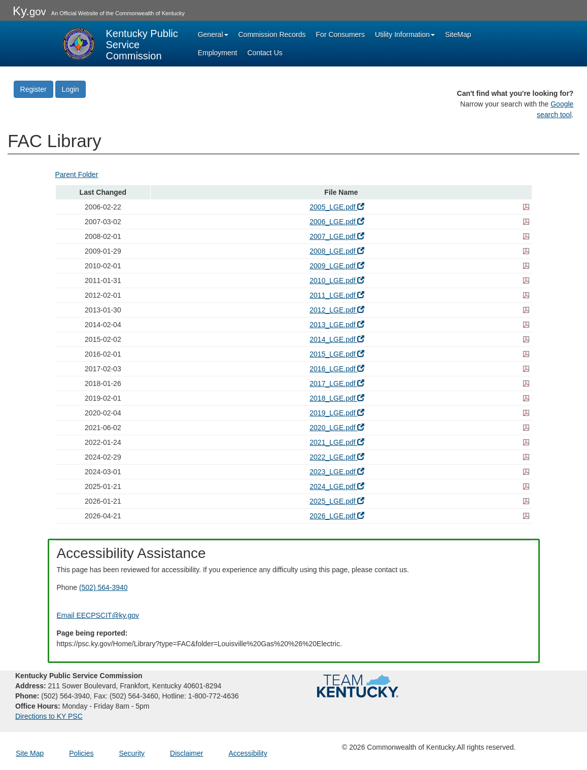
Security (132, 753)
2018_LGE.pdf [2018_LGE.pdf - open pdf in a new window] (336, 398)
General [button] (213, 34)
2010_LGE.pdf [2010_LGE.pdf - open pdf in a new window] (336, 280)
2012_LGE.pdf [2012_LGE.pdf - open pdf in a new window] (336, 310)
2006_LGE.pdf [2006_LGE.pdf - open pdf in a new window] (336, 222)
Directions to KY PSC (49, 716)
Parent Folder (76, 174)
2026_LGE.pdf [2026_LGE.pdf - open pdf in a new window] (336, 516)
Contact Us (265, 53)
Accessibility (247, 753)
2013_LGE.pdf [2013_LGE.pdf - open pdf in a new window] (336, 325)
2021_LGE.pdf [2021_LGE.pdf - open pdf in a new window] (336, 442)
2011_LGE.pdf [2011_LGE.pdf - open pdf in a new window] (336, 295)
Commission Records (272, 34)
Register (33, 89)
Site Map (30, 753)
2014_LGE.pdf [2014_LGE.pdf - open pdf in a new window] (336, 339)
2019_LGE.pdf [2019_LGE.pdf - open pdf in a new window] (336, 413)
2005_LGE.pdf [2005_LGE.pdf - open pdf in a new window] (336, 207)
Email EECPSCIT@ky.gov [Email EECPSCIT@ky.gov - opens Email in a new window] (98, 615)
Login (70, 89)
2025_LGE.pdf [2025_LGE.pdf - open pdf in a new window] (336, 501)
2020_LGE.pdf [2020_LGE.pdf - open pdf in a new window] (336, 428)
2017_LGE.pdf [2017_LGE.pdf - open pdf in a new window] (336, 383)
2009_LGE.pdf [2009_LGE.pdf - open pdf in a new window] (336, 266)
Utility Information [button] (405, 34)
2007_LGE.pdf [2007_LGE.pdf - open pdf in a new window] (336, 236)
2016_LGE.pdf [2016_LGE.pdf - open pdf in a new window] (336, 369)
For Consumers (340, 34)
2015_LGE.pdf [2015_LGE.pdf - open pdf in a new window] (336, 354)
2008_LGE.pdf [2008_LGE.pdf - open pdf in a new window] (336, 251)
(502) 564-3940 (103, 587)
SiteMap (458, 34)
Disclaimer (186, 753)
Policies (81, 753)
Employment (217, 53)
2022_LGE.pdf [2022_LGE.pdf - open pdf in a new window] (336, 457)
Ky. (29, 11)
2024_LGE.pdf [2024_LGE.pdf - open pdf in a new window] (336, 486)
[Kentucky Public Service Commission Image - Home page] (120, 43)
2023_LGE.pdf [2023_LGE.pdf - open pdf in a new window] (336, 472)
